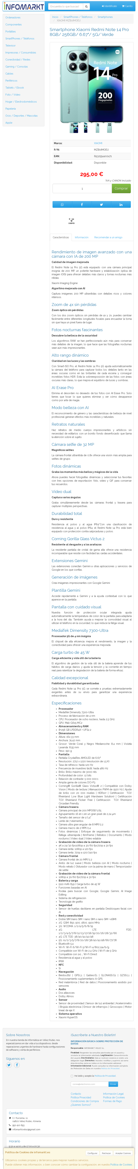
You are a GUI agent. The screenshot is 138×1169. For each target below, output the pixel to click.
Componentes (13, 24)
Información (81, 237)
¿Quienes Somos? (81, 1104)
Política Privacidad (81, 1097)
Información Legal (113, 1093)
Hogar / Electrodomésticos (21, 101)
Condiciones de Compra (85, 1101)
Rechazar (106, 1153)
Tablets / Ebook (14, 87)
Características (61, 237)
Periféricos (11, 80)
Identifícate (109, 6)
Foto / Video (12, 94)
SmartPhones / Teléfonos (19, 38)
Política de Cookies (121, 1164)
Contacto (76, 1093)
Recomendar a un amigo (108, 237)
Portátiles (10, 31)
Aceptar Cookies (123, 1153)
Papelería (10, 108)
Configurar (92, 1153)
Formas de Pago (112, 1101)
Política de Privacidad (110, 1068)
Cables (9, 73)
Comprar (121, 188)
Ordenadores (12, 17)
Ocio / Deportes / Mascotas (21, 115)
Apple (8, 122)
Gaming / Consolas (16, 66)
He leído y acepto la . (95, 1076)
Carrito (127, 6)
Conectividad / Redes (17, 59)
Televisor (10, 45)
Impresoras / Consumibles (20, 52)
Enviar (113, 1084)
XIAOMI (98, 143)
